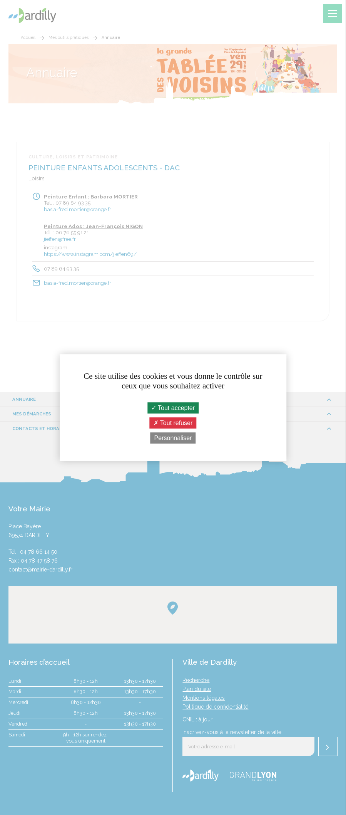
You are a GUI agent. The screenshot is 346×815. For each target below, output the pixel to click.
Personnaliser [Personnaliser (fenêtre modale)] (173, 438)
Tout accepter (173, 408)
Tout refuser (173, 423)
